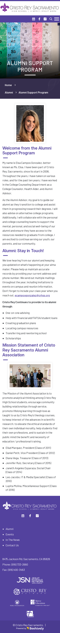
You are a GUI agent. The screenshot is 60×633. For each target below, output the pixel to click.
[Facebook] (39, 18)
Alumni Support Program (33, 92)
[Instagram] (45, 18)
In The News (13, 539)
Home (8, 85)
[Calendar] (33, 18)
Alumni (9, 92)
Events (10, 534)
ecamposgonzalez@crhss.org (32, 295)
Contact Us (12, 545)
